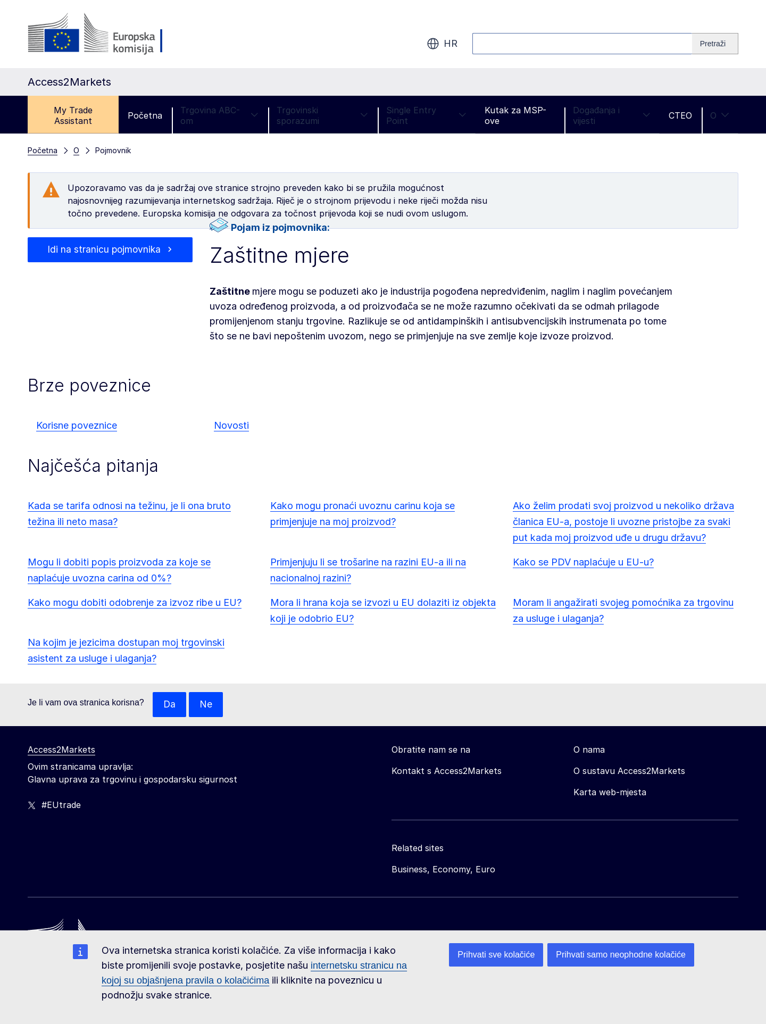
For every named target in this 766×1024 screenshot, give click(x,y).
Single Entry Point (426, 115)
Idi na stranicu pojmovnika (104, 249)
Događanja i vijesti (612, 115)
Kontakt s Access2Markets (447, 771)
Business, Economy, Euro (443, 869)
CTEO (680, 115)
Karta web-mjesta (609, 792)
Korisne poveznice (76, 425)
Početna (145, 115)
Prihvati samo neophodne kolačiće (621, 954)
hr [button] (442, 43)
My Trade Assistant (73, 115)
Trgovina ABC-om (219, 115)
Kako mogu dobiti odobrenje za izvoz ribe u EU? (135, 602)
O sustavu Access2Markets (629, 771)
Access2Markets (61, 750)
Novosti (231, 425)
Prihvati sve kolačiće (496, 954)
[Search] (715, 43)
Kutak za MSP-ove (515, 115)
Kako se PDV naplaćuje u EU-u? (583, 562)
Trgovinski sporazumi (322, 115)
